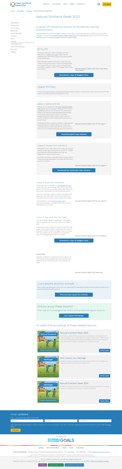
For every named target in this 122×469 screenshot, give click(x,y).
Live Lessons (20, 11)
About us (46, 4)
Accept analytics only (55, 465)
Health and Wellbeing (17, 46)
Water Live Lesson (52, 54)
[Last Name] (61, 420)
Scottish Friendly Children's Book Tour (64, 35)
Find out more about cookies (100, 461)
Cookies (64, 447)
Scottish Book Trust (85, 35)
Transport (14, 36)
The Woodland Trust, (64, 185)
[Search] (99, 4)
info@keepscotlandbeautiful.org (100, 452)
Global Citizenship (16, 33)
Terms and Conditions (52, 447)
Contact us (81, 4)
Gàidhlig (13, 52)
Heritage (29, 11)
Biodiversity (14, 31)
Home (12, 11)
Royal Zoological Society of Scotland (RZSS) (63, 37)
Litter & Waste (15, 28)
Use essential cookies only (74, 465)
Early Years (14, 49)
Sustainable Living (16, 44)
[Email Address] (95, 420)
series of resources (59, 201)
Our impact (56, 4)
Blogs (72, 4)
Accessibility (79, 447)
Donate (106, 4)
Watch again (104, 350)
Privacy (71, 447)
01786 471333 (70, 452)
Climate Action (15, 25)
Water (12, 38)
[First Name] (27, 420)
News (65, 4)
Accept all (42, 465)
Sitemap (41, 447)
